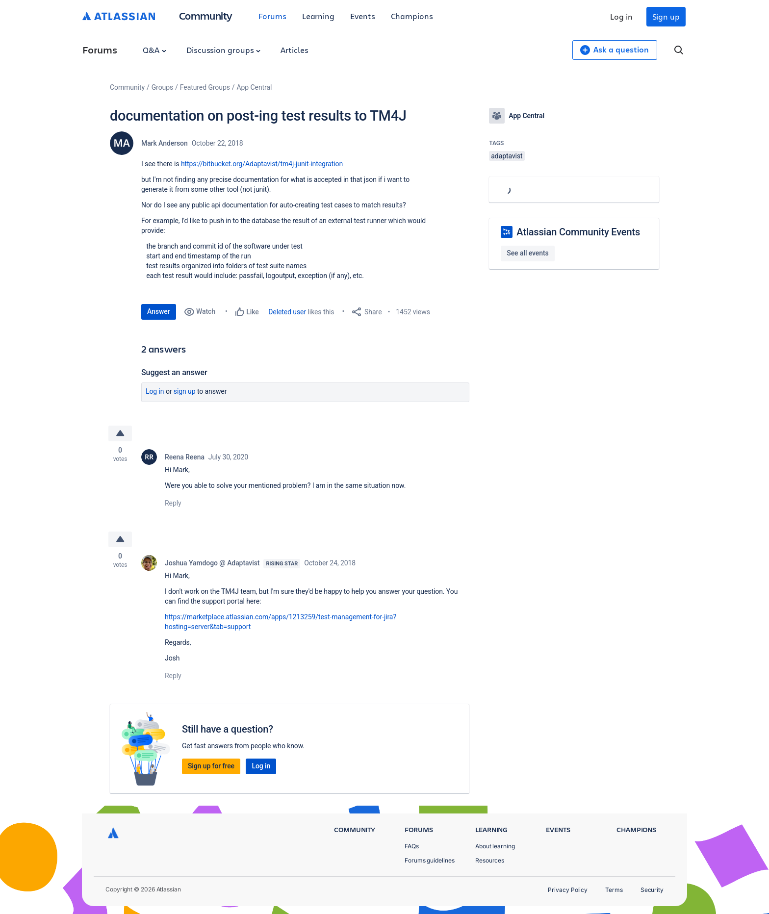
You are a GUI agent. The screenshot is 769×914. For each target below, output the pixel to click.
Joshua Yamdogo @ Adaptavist (212, 563)
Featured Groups (205, 87)
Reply (173, 503)
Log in (621, 16)
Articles (294, 50)
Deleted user (287, 312)
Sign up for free (211, 766)
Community (205, 15)
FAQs (412, 846)
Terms (614, 889)
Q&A (154, 50)
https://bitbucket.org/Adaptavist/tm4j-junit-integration (262, 164)
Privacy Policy (568, 889)
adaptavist (506, 156)
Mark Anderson (164, 143)
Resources (489, 860)
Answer (158, 311)
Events (362, 16)
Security (652, 889)
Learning (318, 16)
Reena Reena (185, 457)
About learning (495, 846)
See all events (527, 253)
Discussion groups (223, 50)
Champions (412, 16)
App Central (254, 87)
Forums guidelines (430, 860)
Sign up (666, 16)
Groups (162, 87)
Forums (272, 16)
